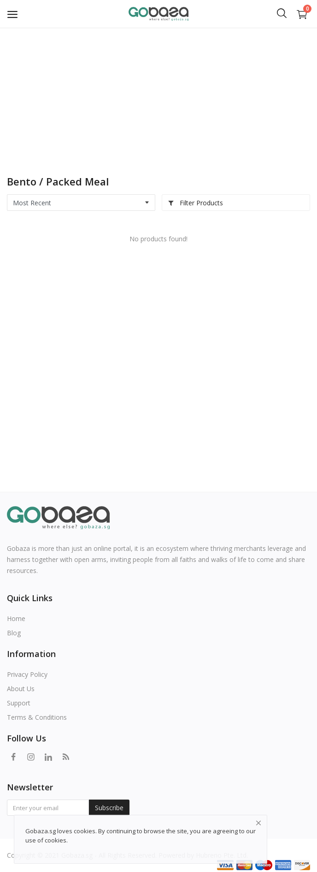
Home (16, 618)
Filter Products (195, 202)
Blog (14, 632)
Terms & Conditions (37, 717)
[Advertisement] (158, 96)
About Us (21, 688)
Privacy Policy (27, 674)
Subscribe (109, 807)
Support (18, 703)
